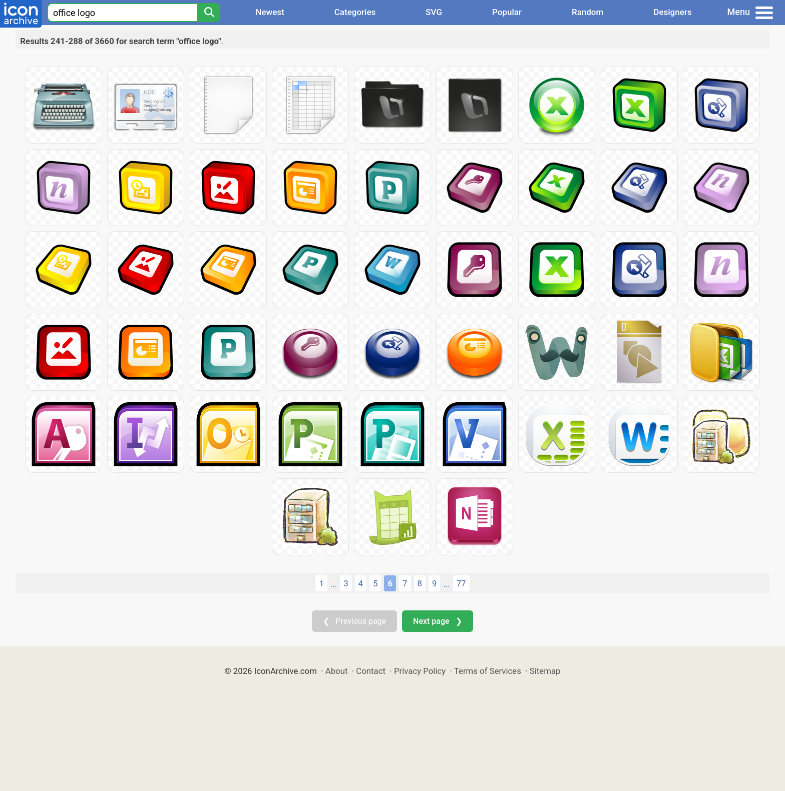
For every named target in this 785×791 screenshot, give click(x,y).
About (336, 671)
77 (461, 583)
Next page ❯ (437, 621)
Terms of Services (487, 671)
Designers (672, 12)
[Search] (208, 12)
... (333, 584)
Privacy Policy (420, 671)
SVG (434, 12)
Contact (370, 671)
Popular (507, 12)
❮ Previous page (354, 621)
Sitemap (545, 671)
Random (587, 12)
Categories (355, 12)
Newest (269, 12)
